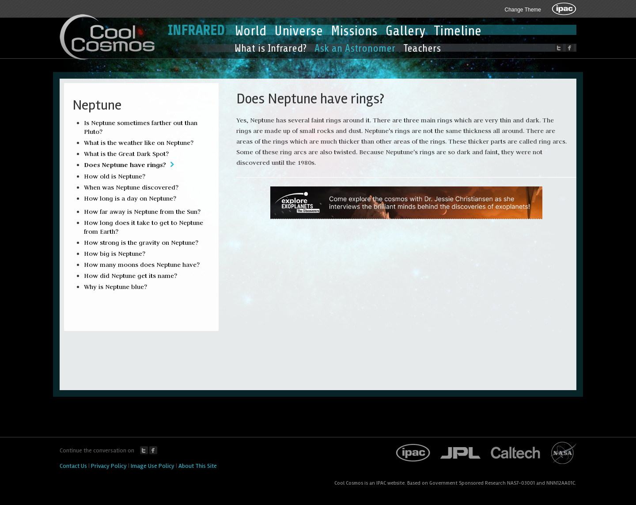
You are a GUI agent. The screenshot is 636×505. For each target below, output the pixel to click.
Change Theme (523, 10)
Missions (354, 31)
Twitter (144, 450)
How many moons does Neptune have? (142, 265)
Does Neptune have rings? (125, 164)
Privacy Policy (109, 466)
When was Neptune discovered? (131, 187)
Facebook (153, 450)
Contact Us (73, 466)
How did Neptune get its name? (130, 276)
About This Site (197, 466)
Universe (298, 31)
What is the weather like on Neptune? (138, 143)
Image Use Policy (152, 466)
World (250, 31)
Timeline (457, 31)
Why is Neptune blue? (115, 287)
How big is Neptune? (114, 254)
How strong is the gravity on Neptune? (141, 243)
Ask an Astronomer (354, 48)
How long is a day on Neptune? (130, 198)
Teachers (422, 48)
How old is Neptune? (114, 176)
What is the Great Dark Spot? (126, 154)
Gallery (406, 31)
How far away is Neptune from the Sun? (142, 212)
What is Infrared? (271, 48)
